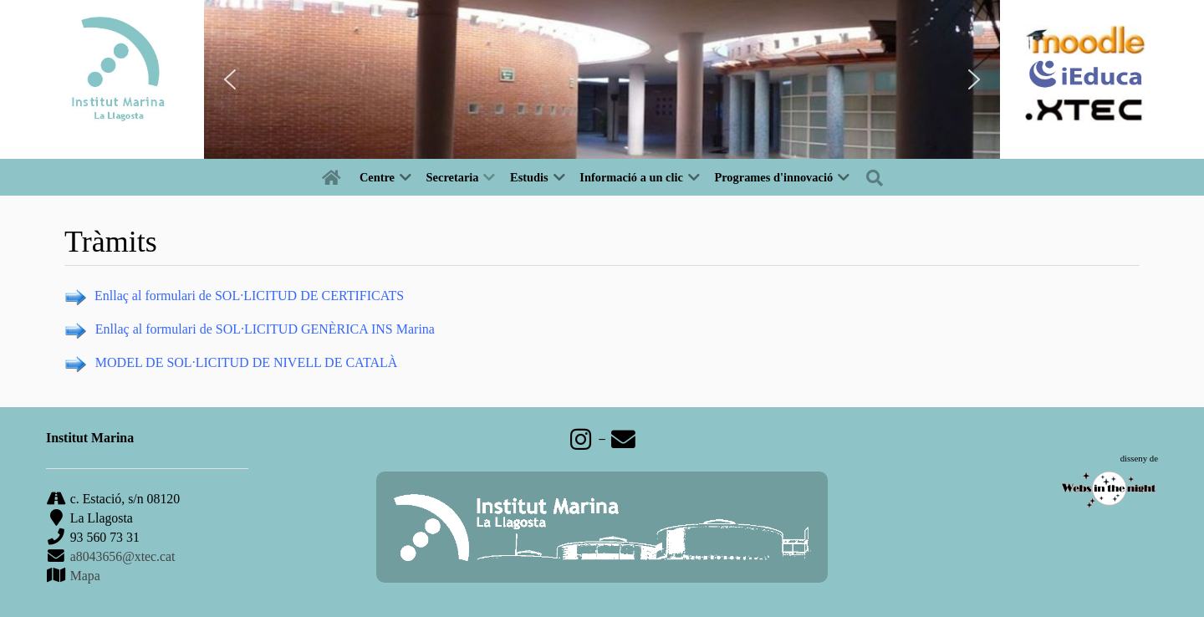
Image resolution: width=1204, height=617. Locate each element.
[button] (230, 79)
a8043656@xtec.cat (123, 556)
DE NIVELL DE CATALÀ (325, 362)
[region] (602, 79)
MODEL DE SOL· (145, 362)
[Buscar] (878, 177)
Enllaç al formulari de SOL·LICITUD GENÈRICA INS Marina (265, 329)
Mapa (83, 576)
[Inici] (334, 177)
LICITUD (222, 362)
